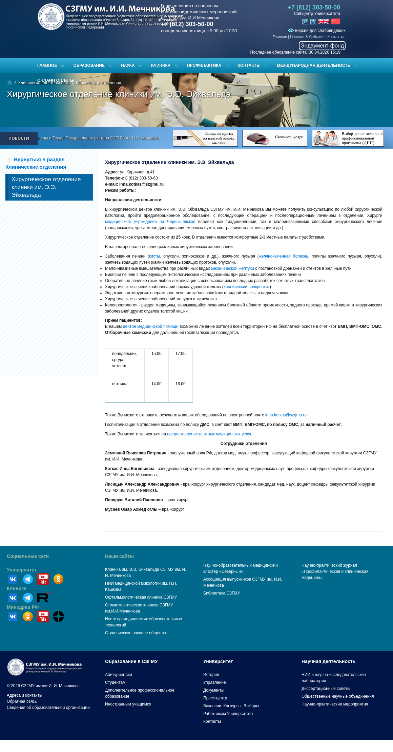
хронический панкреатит (247, 286)
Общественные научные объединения (338, 696)
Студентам (115, 682)
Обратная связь (22, 701)
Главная (280, 37)
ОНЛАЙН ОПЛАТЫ (55, 80)
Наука (128, 65)
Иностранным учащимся (128, 704)
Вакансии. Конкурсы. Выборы (231, 705)
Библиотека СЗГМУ (221, 593)
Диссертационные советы (326, 688)
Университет (22, 569)
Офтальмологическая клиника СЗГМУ (141, 597)
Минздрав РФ (23, 607)
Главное (47, 65)
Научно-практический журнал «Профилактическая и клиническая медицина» (335, 571)
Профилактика (204, 65)
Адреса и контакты (24, 695)
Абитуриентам (118, 674)
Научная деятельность (328, 661)
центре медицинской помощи (151, 326)
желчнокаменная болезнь (283, 256)
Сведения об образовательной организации (48, 707)
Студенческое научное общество (136, 633)
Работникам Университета (228, 713)
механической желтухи (232, 268)
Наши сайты (119, 556)
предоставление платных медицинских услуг (209, 434)
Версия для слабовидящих (317, 30)
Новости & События (307, 37)
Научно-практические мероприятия (335, 704)
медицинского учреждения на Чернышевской (150, 221)
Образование (89, 65)
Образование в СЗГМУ (131, 661)
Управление (214, 682)
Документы (213, 690)
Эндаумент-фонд (322, 46)
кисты (154, 256)
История (211, 674)
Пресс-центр (215, 698)
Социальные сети (28, 556)
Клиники (17, 588)
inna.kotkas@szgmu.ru (286, 415)
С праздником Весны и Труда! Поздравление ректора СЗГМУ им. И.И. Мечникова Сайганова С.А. (107, 138)
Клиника (161, 65)
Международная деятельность (313, 65)
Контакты (336, 37)
